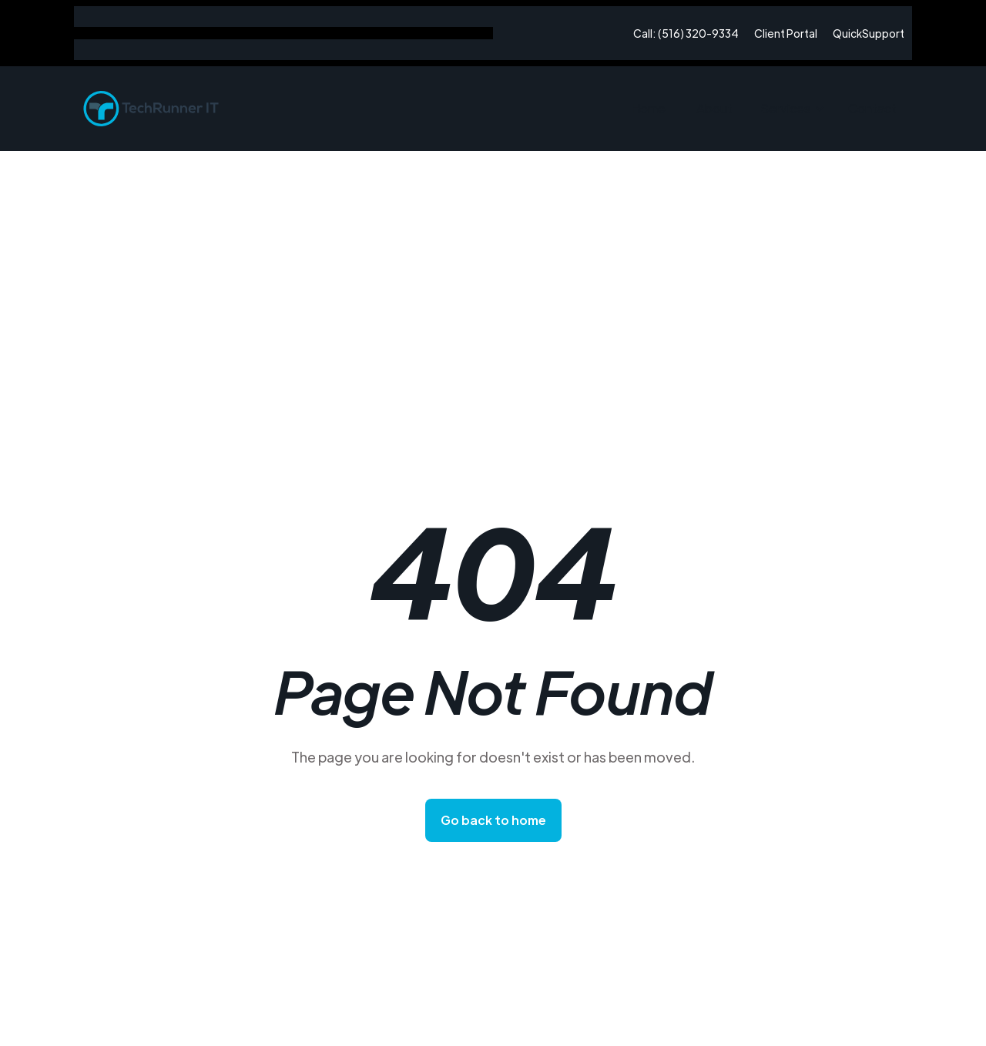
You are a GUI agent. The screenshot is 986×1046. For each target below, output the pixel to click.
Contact (872, 108)
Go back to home (493, 820)
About (714, 108)
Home (648, 108)
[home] (151, 108)
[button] (790, 109)
